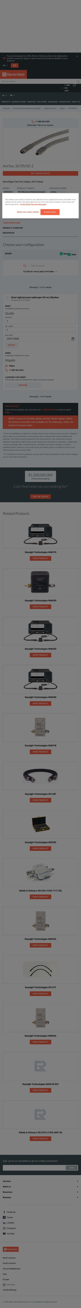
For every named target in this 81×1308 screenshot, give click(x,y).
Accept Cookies (50, 212)
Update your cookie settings (28, 212)
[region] (40, 206)
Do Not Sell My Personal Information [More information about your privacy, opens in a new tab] (33, 204)
